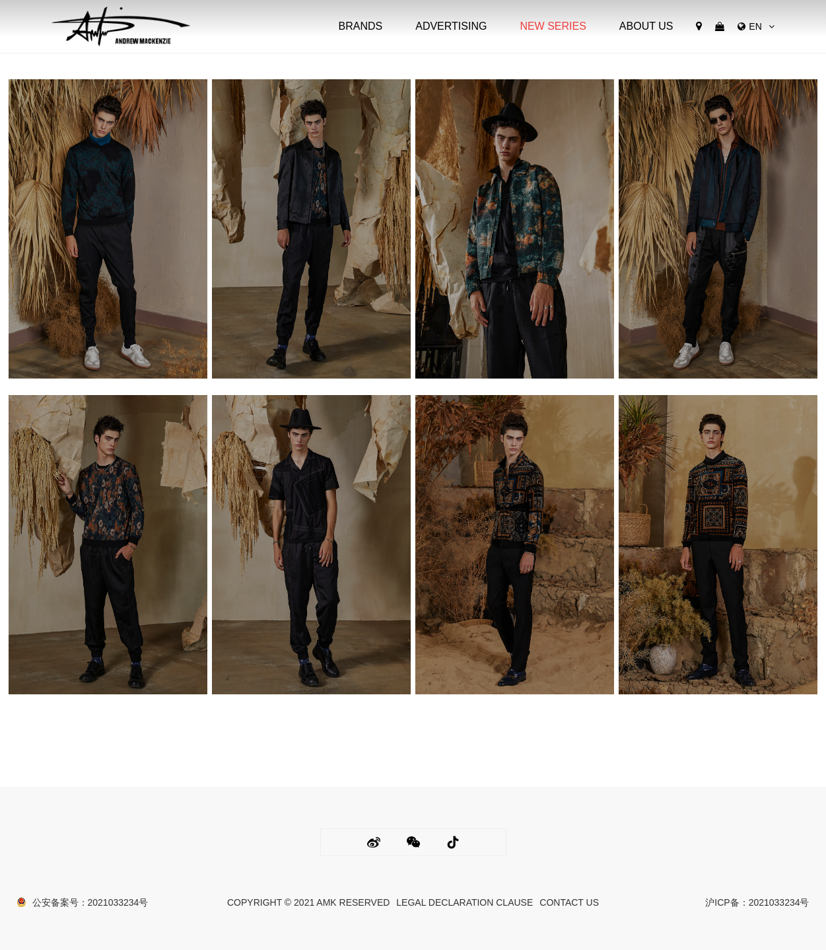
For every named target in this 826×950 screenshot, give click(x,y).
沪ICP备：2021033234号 (757, 902)
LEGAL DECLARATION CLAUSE (464, 902)
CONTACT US (569, 902)
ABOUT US (646, 26)
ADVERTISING (451, 26)
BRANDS (361, 26)
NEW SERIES (553, 26)
